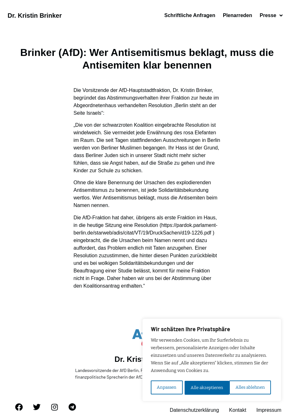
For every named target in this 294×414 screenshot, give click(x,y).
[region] (211, 360)
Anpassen (166, 387)
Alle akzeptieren (251, 387)
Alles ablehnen (205, 387)
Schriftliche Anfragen (189, 15)
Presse (271, 15)
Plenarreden (237, 15)
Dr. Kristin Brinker (35, 15)
